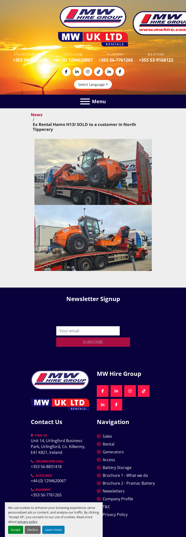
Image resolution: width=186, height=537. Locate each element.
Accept (16, 529)
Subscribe (93, 342)
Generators (113, 452)
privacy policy (27, 521)
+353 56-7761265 (115, 60)
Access (109, 459)
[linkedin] (77, 71)
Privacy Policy (115, 514)
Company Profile (118, 499)
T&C (106, 506)
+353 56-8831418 (30, 60)
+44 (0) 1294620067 (73, 60)
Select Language (91, 84)
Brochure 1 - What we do (125, 475)
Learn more (53, 529)
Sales (107, 436)
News (36, 114)
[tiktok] (98, 71)
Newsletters (114, 491)
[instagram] (87, 71)
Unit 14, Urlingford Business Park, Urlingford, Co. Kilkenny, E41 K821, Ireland (58, 446)
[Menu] (85, 101)
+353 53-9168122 (156, 60)
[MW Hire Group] (60, 379)
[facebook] (66, 71)
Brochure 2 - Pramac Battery (129, 483)
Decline (32, 529)
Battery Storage (117, 467)
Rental (108, 444)
